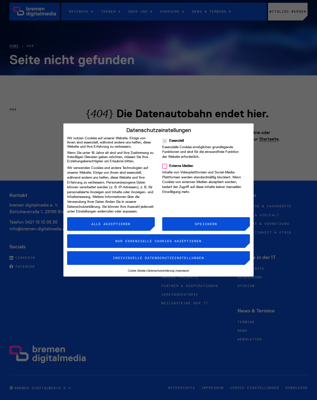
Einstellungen (86, 207)
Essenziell (174, 136)
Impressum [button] (182, 266)
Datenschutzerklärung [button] (160, 266)
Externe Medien (179, 161)
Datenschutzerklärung (83, 202)
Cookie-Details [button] (136, 266)
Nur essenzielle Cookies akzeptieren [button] (158, 236)
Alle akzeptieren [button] (111, 219)
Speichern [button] (206, 219)
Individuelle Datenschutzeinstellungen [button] (158, 253)
